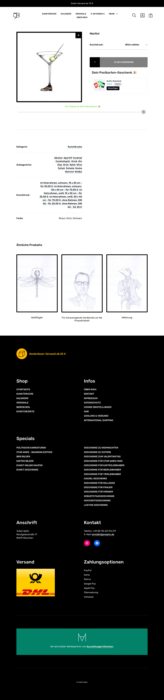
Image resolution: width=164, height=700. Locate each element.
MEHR (111, 14)
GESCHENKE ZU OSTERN (97, 452)
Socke (78, 168)
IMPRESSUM (91, 398)
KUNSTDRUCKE (49, 14)
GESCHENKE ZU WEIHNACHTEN (101, 447)
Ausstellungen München (99, 646)
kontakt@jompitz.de (103, 534)
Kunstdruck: (96, 44)
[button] (78, 35)
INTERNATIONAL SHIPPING (98, 420)
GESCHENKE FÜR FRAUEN (98, 487)
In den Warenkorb (124, 62)
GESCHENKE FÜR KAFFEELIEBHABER (104, 465)
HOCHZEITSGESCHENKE (97, 500)
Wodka (78, 171)
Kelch (73, 164)
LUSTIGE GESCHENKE (96, 505)
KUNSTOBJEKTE (25, 411)
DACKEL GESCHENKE (95, 478)
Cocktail (77, 157)
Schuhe (70, 168)
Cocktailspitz (63, 161)
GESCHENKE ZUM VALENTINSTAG (102, 456)
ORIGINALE (81, 14)
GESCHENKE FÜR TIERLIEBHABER (102, 474)
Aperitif (68, 157)
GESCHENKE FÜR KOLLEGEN (99, 483)
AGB (86, 411)
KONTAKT (89, 393)
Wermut (69, 171)
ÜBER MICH (82, 17)
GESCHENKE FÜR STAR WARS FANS (103, 461)
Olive (79, 164)
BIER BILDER (23, 456)
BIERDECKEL (23, 407)
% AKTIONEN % (98, 14)
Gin (80, 161)
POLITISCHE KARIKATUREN (31, 447)
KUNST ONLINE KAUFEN (29, 465)
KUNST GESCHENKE (27, 469)
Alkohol (58, 157)
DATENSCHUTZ (92, 402)
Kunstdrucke (75, 146)
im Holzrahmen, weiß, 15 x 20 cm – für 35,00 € (61, 193)
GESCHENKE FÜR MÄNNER (98, 491)
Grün (66, 164)
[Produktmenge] (95, 62)
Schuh (61, 168)
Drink (74, 161)
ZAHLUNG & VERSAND (96, 415)
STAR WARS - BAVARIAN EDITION (34, 452)
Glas (59, 164)
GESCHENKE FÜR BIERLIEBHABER (102, 469)
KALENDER (66, 14)
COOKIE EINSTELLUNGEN (97, 407)
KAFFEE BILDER (25, 461)
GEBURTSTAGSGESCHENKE (99, 496)
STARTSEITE (23, 389)
